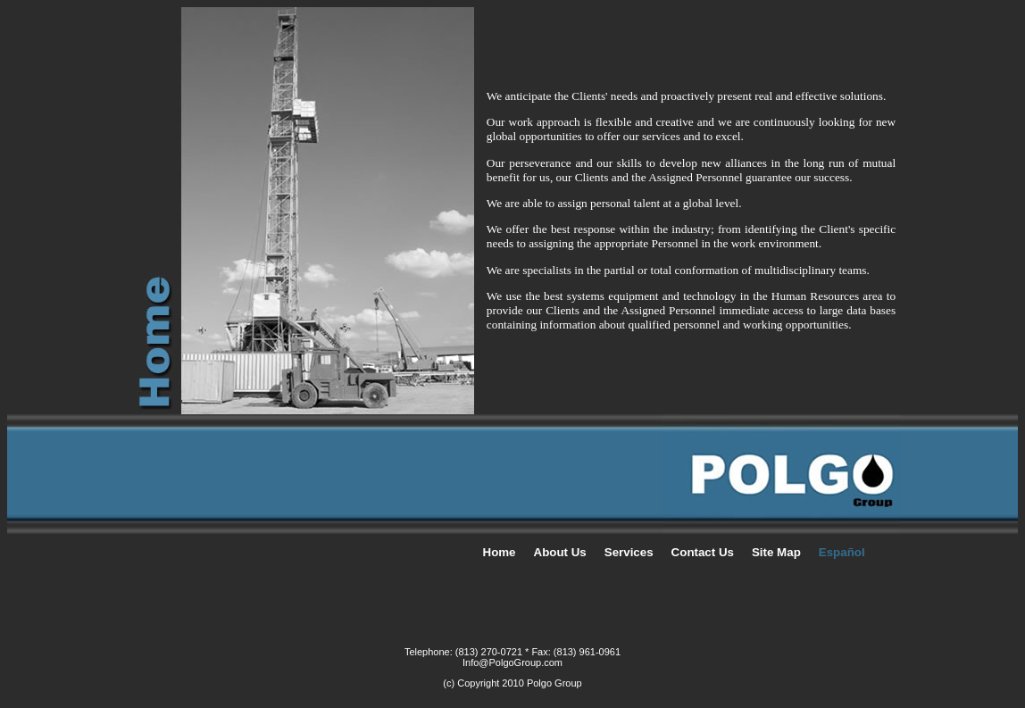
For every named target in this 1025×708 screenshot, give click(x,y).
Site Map (776, 552)
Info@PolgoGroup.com (512, 662)
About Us (560, 552)
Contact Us (702, 552)
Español (842, 552)
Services (629, 552)
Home (499, 552)
